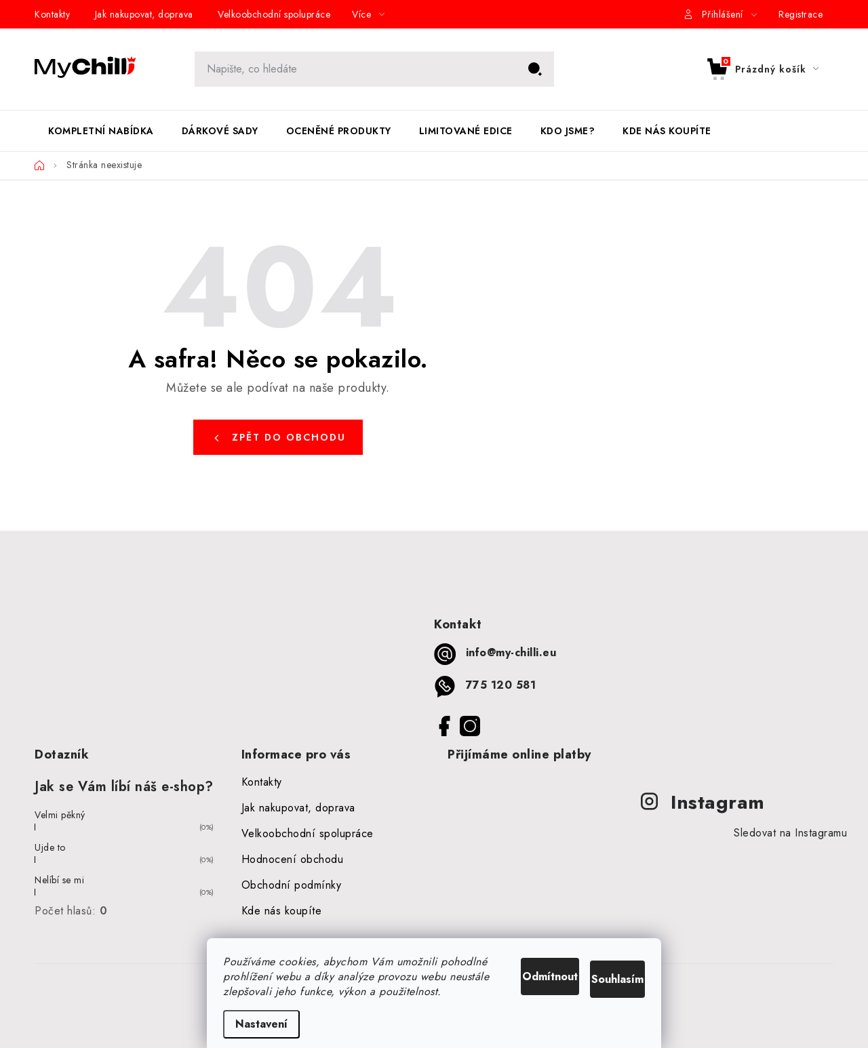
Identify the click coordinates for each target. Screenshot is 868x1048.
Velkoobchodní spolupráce (274, 14)
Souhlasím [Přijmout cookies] (602, 958)
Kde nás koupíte (281, 911)
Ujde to (50, 847)
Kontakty (52, 14)
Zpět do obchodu (289, 437)
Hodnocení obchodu (292, 859)
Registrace (800, 14)
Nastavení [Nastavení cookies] (261, 1024)
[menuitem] (101, 130)
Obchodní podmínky (291, 885)
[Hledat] (374, 69)
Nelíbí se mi (59, 880)
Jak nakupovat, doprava (144, 14)
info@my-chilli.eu (511, 652)
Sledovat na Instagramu (790, 833)
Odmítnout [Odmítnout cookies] (496, 958)
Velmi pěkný (60, 815)
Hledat (535, 69)
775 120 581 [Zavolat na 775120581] (501, 685)
